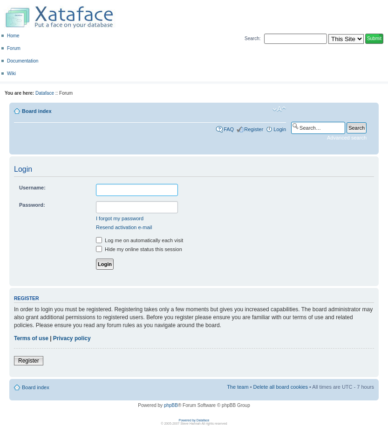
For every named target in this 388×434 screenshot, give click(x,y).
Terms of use (31, 338)
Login (279, 129)
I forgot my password (119, 218)
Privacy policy (72, 338)
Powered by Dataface (194, 420)
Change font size (279, 109)
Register (253, 129)
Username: (32, 187)
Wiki (11, 73)
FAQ (229, 129)
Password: (32, 205)
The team (237, 387)
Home (13, 35)
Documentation (22, 60)
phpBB (171, 405)
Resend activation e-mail (124, 227)
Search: (252, 38)
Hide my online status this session (139, 249)
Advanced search (347, 137)
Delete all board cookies (280, 387)
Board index (37, 111)
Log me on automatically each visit (139, 240)
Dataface (44, 93)
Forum (13, 48)
